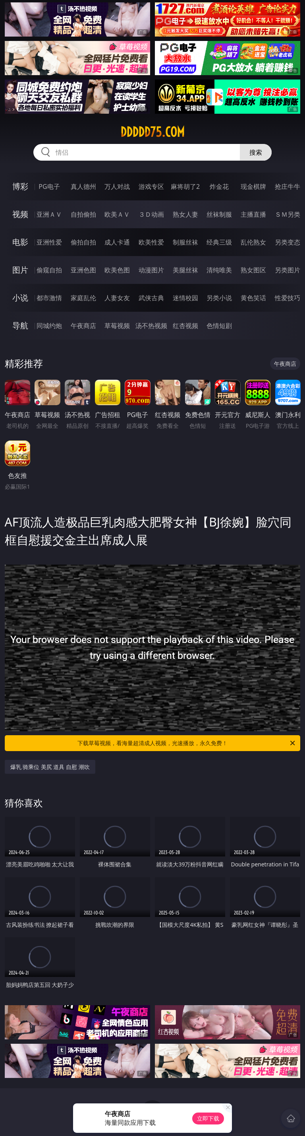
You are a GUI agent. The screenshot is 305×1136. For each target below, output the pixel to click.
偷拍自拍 (83, 242)
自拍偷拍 (83, 214)
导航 (20, 325)
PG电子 (49, 186)
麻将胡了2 (185, 186)
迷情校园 (185, 297)
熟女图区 (253, 270)
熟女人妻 (185, 214)
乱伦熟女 (253, 242)
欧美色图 (117, 270)
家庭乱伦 (83, 297)
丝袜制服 (219, 214)
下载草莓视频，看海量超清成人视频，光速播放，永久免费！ (186, 743)
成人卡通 (117, 242)
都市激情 (49, 297)
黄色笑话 (253, 297)
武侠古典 (151, 297)
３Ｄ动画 (151, 214)
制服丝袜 (185, 242)
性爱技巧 (287, 297)
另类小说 (219, 297)
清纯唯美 (219, 270)
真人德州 (83, 186)
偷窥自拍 (49, 270)
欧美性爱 (151, 242)
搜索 (255, 152)
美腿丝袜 (185, 270)
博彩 (20, 186)
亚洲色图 (83, 270)
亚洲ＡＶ (49, 214)
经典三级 (219, 242)
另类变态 (287, 242)
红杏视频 (185, 325)
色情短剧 (219, 325)
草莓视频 (117, 325)
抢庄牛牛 (287, 186)
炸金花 (219, 186)
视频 (20, 214)
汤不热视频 (151, 325)
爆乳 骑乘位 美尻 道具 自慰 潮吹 (50, 767)
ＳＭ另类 (287, 214)
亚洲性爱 (49, 242)
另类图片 (287, 270)
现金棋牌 (253, 186)
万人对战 (117, 186)
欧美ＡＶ (117, 214)
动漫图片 (151, 270)
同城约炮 (49, 325)
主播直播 (253, 214)
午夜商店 (83, 325)
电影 (20, 242)
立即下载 (208, 1118)
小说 (20, 297)
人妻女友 (117, 297)
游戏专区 (151, 186)
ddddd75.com (152, 132)
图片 (20, 269)
